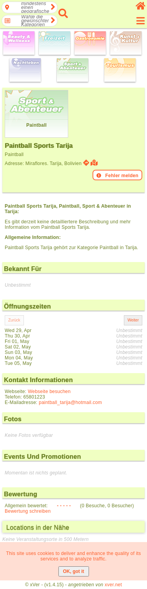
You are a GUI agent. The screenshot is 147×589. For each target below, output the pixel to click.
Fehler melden (117, 175)
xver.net (113, 584)
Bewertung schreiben (28, 511)
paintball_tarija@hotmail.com (70, 402)
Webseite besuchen (49, 391)
